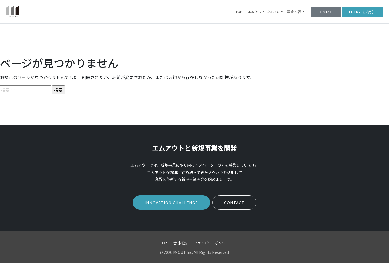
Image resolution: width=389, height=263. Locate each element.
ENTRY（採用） (362, 11)
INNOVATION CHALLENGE (171, 202)
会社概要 (180, 242)
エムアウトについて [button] (264, 11)
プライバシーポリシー (211, 242)
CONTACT (325, 11)
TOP (239, 11)
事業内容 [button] (294, 11)
